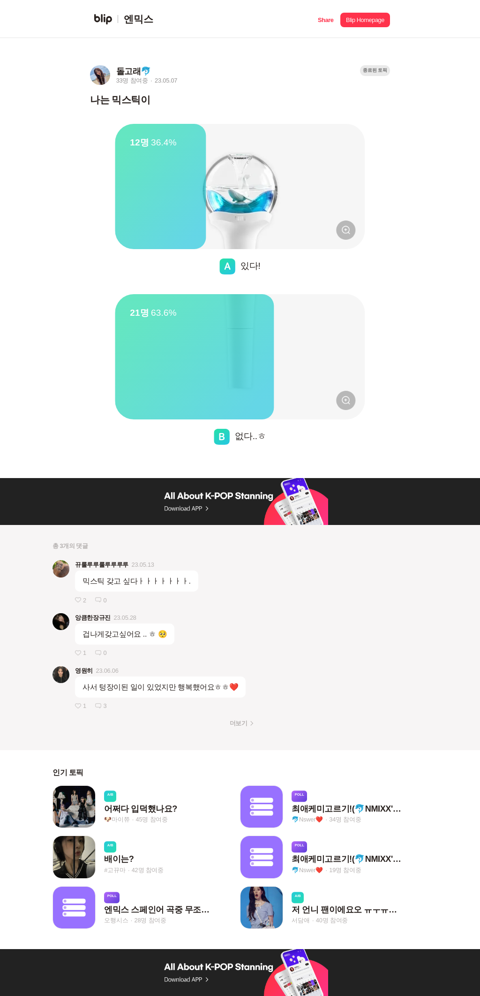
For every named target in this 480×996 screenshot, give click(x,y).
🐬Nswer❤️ (307, 819)
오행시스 (116, 920)
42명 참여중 (148, 870)
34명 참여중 (345, 819)
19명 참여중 (345, 870)
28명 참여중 (150, 920)
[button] (325, 19)
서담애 (300, 920)
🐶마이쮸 (116, 819)
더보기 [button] (238, 723)
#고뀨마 (114, 870)
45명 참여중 (152, 819)
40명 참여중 (332, 920)
